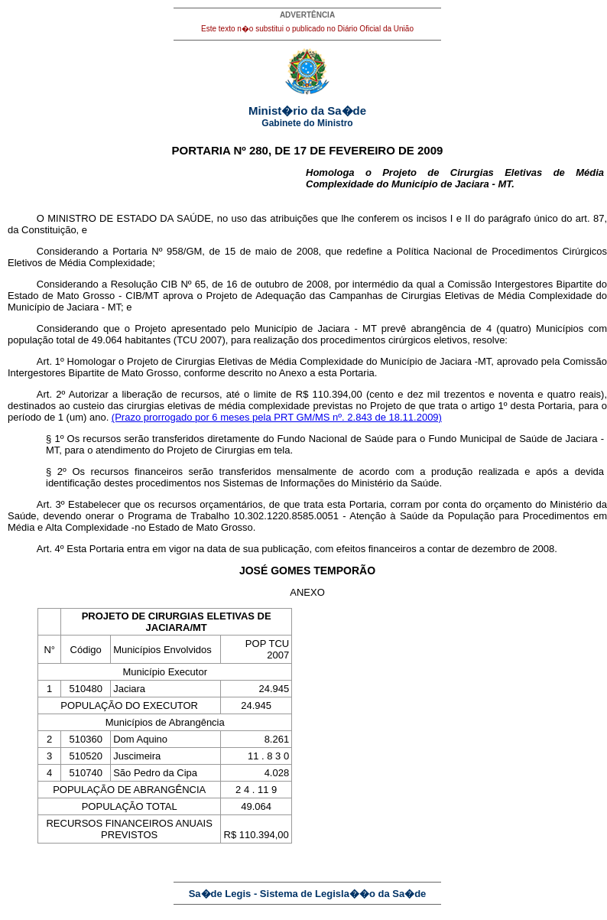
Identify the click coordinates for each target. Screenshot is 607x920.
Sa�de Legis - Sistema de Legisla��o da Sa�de (308, 893)
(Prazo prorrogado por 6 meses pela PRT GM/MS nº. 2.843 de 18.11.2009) (277, 417)
